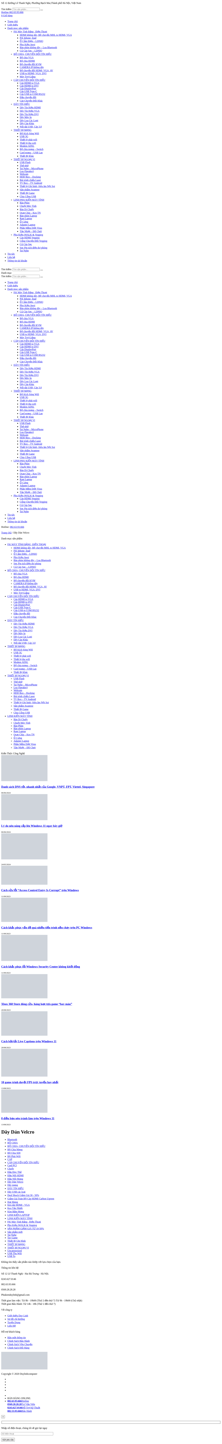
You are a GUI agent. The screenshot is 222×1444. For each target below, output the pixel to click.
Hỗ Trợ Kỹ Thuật (23, 1407)
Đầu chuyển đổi (28, 97)
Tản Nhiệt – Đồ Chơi (31, 231)
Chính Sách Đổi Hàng (18, 1347)
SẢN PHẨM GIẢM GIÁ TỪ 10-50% (25, 1228)
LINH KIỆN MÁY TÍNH (19, 716)
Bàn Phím (25, 202)
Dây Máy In (26, 117)
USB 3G (24, 136)
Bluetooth (12, 1139)
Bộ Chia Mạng (15, 1149)
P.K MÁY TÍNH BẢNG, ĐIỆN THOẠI (26, 544)
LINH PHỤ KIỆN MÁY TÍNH (29, 200)
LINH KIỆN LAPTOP (18, 1215)
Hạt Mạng (12, 1202)
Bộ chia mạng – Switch (31, 149)
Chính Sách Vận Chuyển (19, 1344)
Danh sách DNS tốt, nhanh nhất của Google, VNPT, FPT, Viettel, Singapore (48, 786)
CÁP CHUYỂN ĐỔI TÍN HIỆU (29, 80)
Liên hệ (11, 257)
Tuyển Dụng (13, 1322)
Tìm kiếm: (6, 9)
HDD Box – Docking (30, 177)
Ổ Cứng (24, 221)
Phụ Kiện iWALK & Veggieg (28, 234)
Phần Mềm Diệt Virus (31, 228)
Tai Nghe (24, 250)
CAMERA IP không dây (32, 67)
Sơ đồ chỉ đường (16, 1319)
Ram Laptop (26, 218)
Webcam (24, 174)
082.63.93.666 (17, 527)
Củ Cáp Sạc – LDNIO (31, 50)
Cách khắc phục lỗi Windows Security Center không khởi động (40, 966)
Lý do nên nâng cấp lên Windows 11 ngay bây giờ (31, 825)
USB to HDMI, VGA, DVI (33, 73)
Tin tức (11, 254)
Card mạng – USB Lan (31, 152)
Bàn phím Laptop (28, 215)
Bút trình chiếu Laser (30, 180)
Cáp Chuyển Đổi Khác (31, 100)
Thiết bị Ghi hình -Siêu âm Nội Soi (37, 186)
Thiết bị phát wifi (28, 139)
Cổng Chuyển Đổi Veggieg (33, 241)
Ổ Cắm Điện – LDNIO (31, 41)
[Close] (3, 1416)
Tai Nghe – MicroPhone (31, 168)
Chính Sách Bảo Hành (18, 1341)
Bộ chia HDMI (27, 61)
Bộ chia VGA (27, 57)
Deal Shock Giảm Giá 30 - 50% (23, 1195)
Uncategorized (14, 1250)
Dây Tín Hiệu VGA (29, 111)
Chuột (10, 1168)
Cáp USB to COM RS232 (32, 94)
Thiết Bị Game (27, 193)
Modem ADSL (27, 146)
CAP (9, 1159)
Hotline (18, 1401)
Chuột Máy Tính (28, 206)
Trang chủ (12, 21)
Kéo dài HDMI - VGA (18, 1205)
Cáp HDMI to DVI (29, 85)
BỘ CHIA (12, 1142)
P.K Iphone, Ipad (28, 38)
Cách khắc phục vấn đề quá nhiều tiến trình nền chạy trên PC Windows (46, 927)
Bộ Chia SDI (14, 1153)
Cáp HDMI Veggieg (30, 237)
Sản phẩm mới (15, 1232)
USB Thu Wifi (14, 1253)
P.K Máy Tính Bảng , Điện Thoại (30, 31)
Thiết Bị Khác (27, 156)
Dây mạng (12, 1185)
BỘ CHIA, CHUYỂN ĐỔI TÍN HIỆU (32, 54)
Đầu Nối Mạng (15, 1179)
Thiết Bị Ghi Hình (16, 1241)
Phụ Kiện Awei (27, 44)
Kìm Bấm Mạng (15, 1211)
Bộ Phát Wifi (14, 1156)
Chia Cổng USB (28, 196)
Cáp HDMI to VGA (29, 83)
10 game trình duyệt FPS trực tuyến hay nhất (29, 1082)
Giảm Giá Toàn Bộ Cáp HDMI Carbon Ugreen (30, 1198)
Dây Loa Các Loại (29, 120)
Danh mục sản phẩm (18, 28)
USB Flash (25, 162)
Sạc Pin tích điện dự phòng (33, 247)
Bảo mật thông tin (16, 1337)
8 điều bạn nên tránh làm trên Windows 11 (27, 1118)
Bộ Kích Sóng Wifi (29, 133)
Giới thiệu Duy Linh (17, 1315)
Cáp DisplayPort (28, 88)
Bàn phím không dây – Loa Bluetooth (38, 47)
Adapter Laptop (27, 224)
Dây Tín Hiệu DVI (29, 114)
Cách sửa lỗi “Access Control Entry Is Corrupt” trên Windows (40, 890)
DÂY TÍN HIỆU (22, 104)
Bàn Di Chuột (27, 209)
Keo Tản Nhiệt (15, 1208)
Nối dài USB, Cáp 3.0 (31, 126)
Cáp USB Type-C (28, 91)
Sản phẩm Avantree (29, 189)
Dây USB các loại (16, 1192)
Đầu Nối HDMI (15, 1175)
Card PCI (12, 1165)
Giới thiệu (12, 24)
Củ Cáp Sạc (26, 244)
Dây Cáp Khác (27, 123)
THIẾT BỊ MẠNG (22, 130)
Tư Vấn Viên (21, 1404)
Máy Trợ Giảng (28, 76)
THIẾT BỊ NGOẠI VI (24, 159)
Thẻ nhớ (24, 165)
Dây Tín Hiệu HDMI (30, 107)
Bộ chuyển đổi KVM (30, 64)
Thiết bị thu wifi (28, 143)
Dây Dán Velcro (15, 1181)
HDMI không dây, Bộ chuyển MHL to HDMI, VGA (46, 35)
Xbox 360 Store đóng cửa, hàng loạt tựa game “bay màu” (36, 1004)
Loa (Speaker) (27, 171)
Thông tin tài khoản (17, 260)
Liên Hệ (11, 1326)
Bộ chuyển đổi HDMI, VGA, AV (36, 70)
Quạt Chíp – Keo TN (30, 212)
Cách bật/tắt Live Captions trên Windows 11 (28, 1041)
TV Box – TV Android (31, 183)
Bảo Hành (19, 1411)
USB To (11, 1256)
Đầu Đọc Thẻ (14, 1172)
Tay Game (12, 1237)
